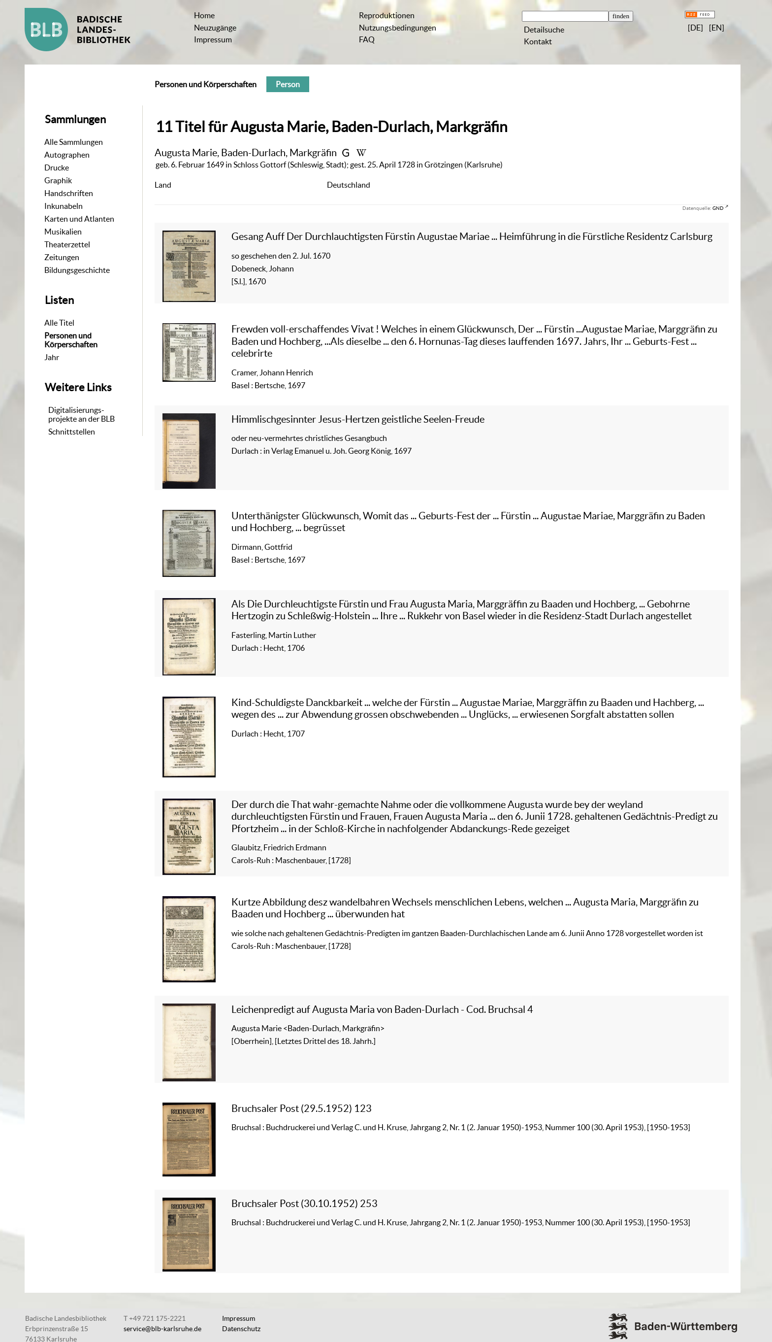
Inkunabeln (63, 205)
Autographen (67, 154)
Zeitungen (61, 257)
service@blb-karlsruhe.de (162, 1329)
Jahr (51, 357)
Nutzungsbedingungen (397, 27)
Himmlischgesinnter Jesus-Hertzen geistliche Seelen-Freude (357, 419)
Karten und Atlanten (79, 218)
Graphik (58, 180)
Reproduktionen (387, 15)
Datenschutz (241, 1329)
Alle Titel (59, 322)
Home (204, 15)
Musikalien (63, 231)
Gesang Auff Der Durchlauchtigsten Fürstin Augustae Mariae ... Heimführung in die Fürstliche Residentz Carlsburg (471, 236)
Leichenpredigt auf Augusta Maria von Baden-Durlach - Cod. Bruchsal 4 (382, 1009)
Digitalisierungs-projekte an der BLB (81, 414)
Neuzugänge (215, 27)
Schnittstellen (71, 431)
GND (718, 208)
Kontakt (538, 41)
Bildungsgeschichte (77, 270)
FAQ (367, 39)
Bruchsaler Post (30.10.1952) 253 (304, 1203)
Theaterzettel (67, 244)
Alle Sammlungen (73, 141)
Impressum (213, 39)
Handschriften (68, 193)
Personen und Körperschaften (70, 340)
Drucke (56, 167)
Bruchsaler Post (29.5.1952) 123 (301, 1108)
